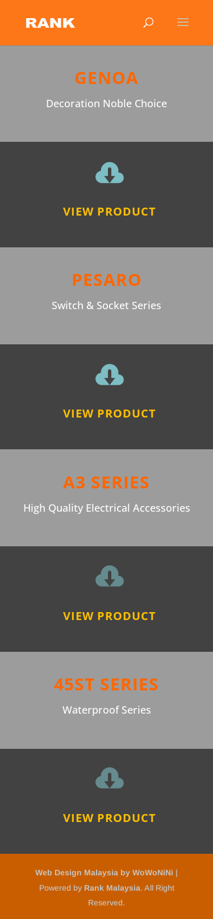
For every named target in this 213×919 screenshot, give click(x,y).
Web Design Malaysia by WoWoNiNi (105, 872)
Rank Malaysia (112, 887)
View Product (109, 211)
